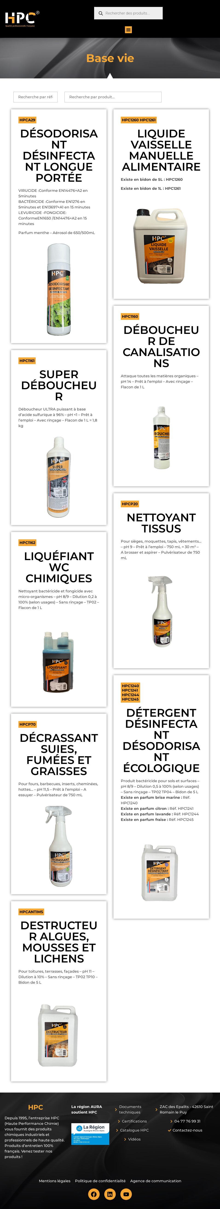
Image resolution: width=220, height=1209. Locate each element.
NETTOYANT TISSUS (161, 523)
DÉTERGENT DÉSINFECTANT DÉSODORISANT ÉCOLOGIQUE (161, 740)
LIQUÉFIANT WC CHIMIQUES (59, 567)
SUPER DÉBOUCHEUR (59, 385)
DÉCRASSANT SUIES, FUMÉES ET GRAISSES (59, 754)
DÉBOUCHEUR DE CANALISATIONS (161, 346)
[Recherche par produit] (112, 97)
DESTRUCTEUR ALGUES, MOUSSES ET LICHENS (59, 942)
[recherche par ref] (35, 97)
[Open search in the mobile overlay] (128, 13)
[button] (128, 29)
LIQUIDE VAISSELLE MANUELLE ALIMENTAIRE (161, 150)
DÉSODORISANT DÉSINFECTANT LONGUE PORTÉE (59, 155)
